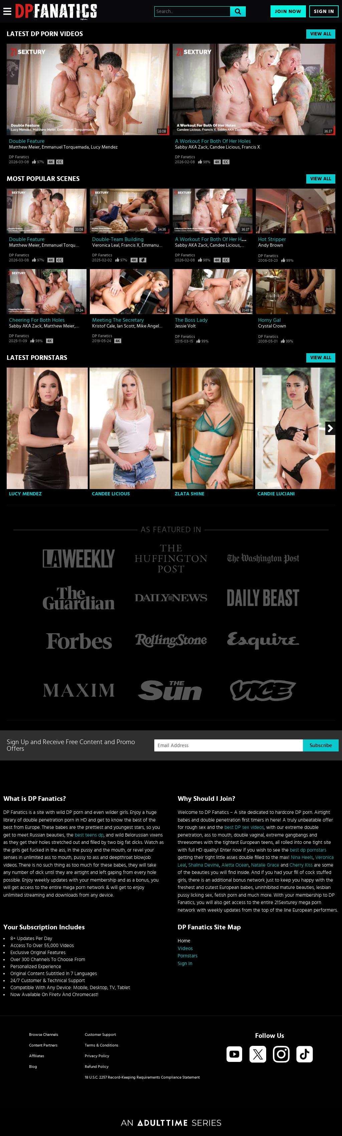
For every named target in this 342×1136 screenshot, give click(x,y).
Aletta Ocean (235, 865)
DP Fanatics (19, 157)
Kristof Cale (103, 326)
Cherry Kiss (301, 865)
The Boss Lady (191, 320)
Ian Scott (126, 326)
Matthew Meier (24, 147)
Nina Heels (302, 857)
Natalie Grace (265, 865)
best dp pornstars (308, 850)
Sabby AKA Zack (191, 147)
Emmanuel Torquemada (65, 147)
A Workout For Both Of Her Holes (213, 141)
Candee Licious (225, 147)
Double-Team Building (118, 239)
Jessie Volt (185, 326)
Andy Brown (270, 245)
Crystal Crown (272, 326)
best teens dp (89, 835)
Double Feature (26, 141)
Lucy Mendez (104, 147)
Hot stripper (272, 239)
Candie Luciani (276, 493)
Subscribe (321, 745)
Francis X (251, 147)
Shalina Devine (203, 865)
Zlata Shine (189, 493)
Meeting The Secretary (118, 320)
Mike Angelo (149, 326)
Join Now (288, 11)
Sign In (324, 11)
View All (320, 34)
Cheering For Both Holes (37, 320)
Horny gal (269, 320)
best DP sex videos (244, 827)
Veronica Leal (105, 245)
